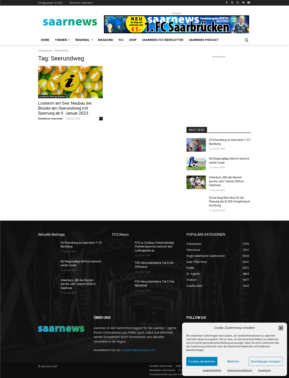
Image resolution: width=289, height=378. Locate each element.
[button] (281, 328)
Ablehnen (233, 361)
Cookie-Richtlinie (212, 370)
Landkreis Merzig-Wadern (52, 96)
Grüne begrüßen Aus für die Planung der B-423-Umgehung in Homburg (229, 201)
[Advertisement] (219, 84)
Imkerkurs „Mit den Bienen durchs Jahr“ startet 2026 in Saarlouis (226, 181)
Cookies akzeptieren (201, 361)
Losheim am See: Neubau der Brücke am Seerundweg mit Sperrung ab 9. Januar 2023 (65, 108)
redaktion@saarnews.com (138, 350)
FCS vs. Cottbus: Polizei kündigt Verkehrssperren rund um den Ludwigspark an (154, 246)
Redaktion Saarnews (50, 118)
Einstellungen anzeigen (266, 361)
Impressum (264, 370)
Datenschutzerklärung (239, 370)
